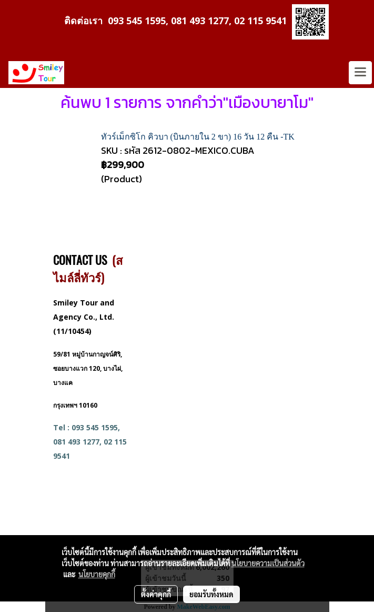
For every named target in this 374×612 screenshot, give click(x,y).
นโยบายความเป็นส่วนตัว (268, 563)
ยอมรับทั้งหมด (211, 594)
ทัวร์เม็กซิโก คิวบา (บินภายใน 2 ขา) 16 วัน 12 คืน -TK (198, 136)
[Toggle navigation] (360, 72)
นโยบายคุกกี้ (96, 574)
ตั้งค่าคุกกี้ (156, 594)
